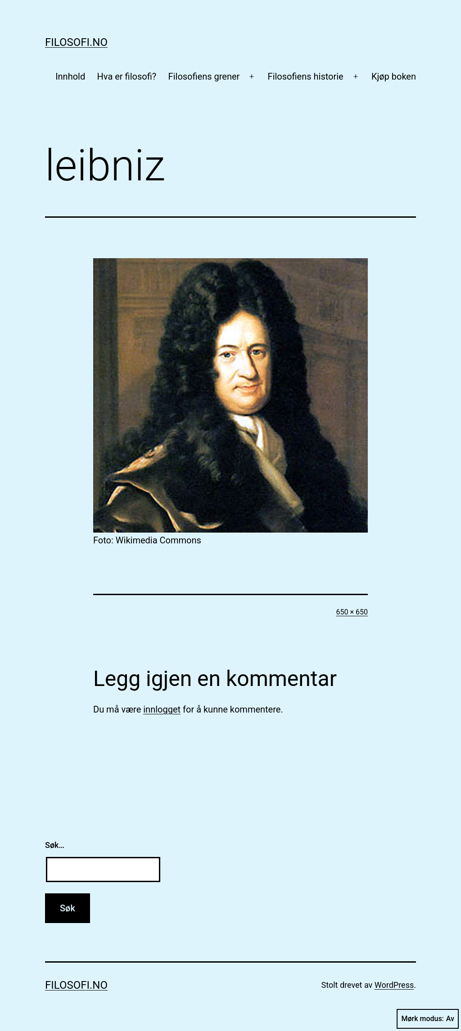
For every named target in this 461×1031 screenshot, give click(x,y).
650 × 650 (352, 612)
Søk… (54, 845)
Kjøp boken (393, 76)
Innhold (70, 76)
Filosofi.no (76, 42)
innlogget (162, 709)
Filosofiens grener (204, 76)
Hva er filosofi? (127, 76)
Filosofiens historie (305, 76)
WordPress (394, 985)
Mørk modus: (427, 1018)
